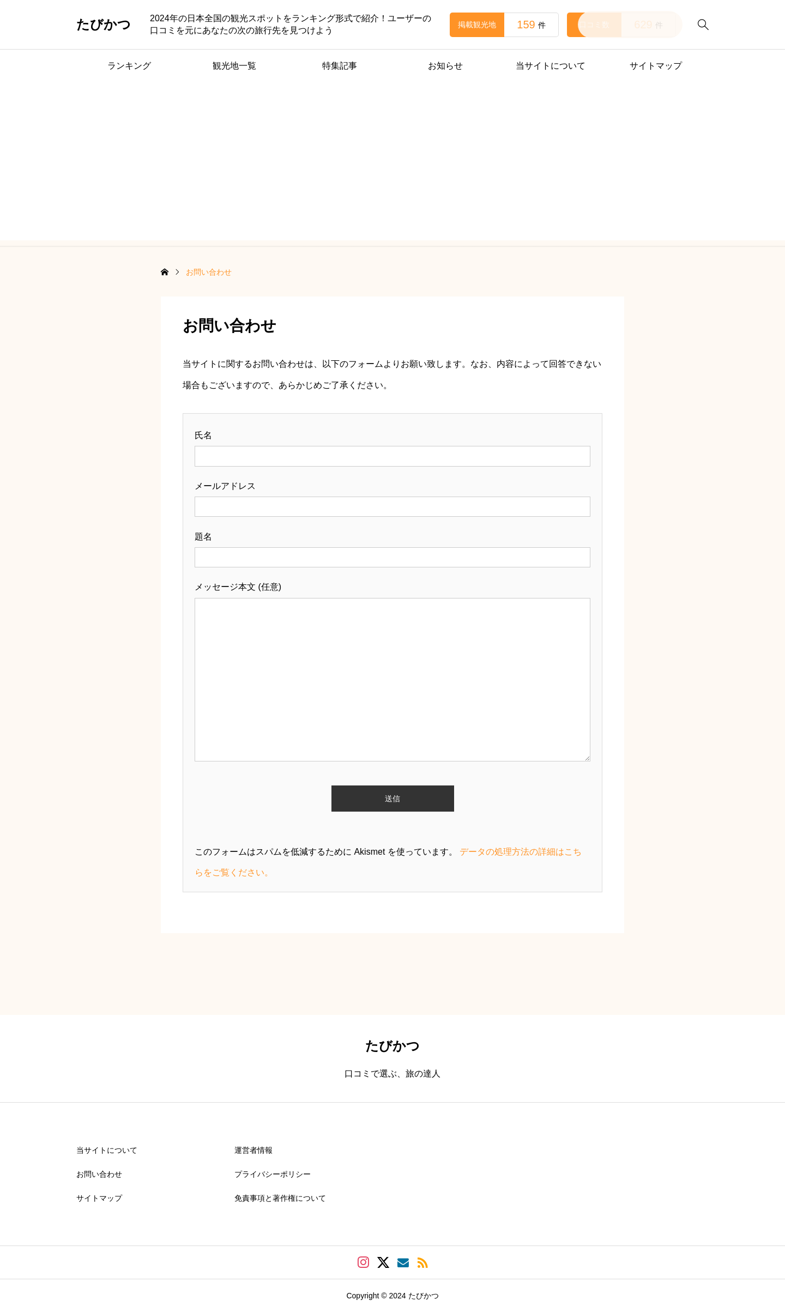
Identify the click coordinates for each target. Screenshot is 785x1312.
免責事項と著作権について (280, 1198)
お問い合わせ (99, 1174)
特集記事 (339, 65)
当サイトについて (550, 65)
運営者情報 (253, 1150)
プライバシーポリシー (272, 1174)
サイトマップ (656, 65)
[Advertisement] (392, 164)
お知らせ (445, 65)
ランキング (129, 65)
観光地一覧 (234, 65)
